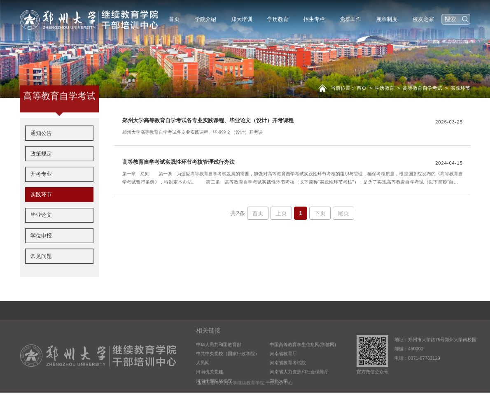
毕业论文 (41, 233)
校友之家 (423, 19)
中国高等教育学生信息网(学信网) (303, 361)
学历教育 (278, 19)
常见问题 (41, 275)
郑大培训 (241, 19)
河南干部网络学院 (214, 397)
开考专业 (41, 193)
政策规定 (41, 172)
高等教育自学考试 (422, 88)
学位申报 (41, 254)
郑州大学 (279, 397)
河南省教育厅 (283, 370)
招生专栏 (314, 19)
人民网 (203, 379)
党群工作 (350, 19)
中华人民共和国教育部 (218, 361)
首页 (174, 19)
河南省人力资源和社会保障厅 (299, 388)
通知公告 (41, 152)
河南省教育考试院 (288, 379)
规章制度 (386, 19)
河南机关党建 (209, 388)
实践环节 (460, 88)
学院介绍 (205, 19)
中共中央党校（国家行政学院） (227, 370)
